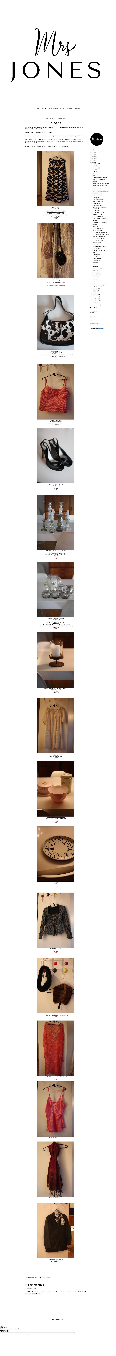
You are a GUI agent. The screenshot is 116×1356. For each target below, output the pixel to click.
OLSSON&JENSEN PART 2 (98, 240)
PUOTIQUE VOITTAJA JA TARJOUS (101, 232)
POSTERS (95, 182)
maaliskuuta (96, 301)
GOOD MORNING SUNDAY (99, 179)
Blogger (62, 1319)
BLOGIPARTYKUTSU (97, 269)
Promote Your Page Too (95, 323)
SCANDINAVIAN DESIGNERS (99, 247)
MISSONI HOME (96, 277)
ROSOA (94, 173)
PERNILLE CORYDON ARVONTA (100, 177)
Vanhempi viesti (82, 1291)
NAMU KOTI (95, 256)
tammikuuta (96, 305)
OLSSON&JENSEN (97, 248)
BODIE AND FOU (97, 275)
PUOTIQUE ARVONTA (98, 259)
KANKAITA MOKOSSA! (98, 205)
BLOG (37, 108)
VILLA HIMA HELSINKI (98, 216)
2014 (93, 158)
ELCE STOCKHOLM (97, 255)
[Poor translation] (6, 1331)
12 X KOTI (62, 108)
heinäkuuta (96, 293)
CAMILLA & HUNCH (97, 203)
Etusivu (55, 1291)
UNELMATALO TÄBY (97, 189)
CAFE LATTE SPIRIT (97, 261)
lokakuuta (95, 168)
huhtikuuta (95, 299)
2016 (93, 154)
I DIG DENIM (95, 244)
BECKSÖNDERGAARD (98, 230)
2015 (93, 156)
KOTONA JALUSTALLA (98, 273)
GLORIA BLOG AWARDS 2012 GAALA (100, 186)
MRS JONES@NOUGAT (98, 228)
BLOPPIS (95, 224)
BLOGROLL (77, 108)
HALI (94, 265)
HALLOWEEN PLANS (97, 193)
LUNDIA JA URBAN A (97, 195)
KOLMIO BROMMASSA (98, 201)
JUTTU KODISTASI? (53, 108)
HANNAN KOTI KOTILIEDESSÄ (100, 222)
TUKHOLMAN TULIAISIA (98, 212)
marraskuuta (96, 166)
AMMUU (95, 283)
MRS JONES (43, 108)
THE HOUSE (95, 169)
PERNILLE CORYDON (97, 214)
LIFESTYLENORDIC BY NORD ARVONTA (99, 207)
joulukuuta (95, 164)
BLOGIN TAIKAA (96, 279)
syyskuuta (95, 289)
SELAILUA (95, 253)
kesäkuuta (95, 295)
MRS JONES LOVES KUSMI (98, 238)
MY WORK (69, 108)
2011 (93, 307)
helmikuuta (96, 303)
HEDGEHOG (95, 226)
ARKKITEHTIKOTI (97, 267)
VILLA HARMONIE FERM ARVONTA (101, 234)
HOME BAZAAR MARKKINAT (99, 236)
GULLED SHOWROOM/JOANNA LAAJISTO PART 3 (100, 285)
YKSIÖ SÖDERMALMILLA (98, 199)
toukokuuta (96, 297)
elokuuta (95, 291)
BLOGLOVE (95, 175)
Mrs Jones (92, 320)
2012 (93, 162)
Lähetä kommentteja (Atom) (35, 1293)
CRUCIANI (95, 220)
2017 (93, 152)
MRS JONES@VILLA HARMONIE (100, 218)
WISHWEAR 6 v (96, 197)
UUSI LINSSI (95, 271)
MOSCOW (95, 171)
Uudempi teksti (29, 1291)
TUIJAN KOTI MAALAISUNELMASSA (101, 191)
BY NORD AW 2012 (97, 242)
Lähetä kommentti (31, 1288)
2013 (93, 160)
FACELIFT (95, 281)
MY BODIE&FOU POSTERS (99, 250)
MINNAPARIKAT (96, 210)
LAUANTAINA (96, 263)
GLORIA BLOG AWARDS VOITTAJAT (101, 184)
